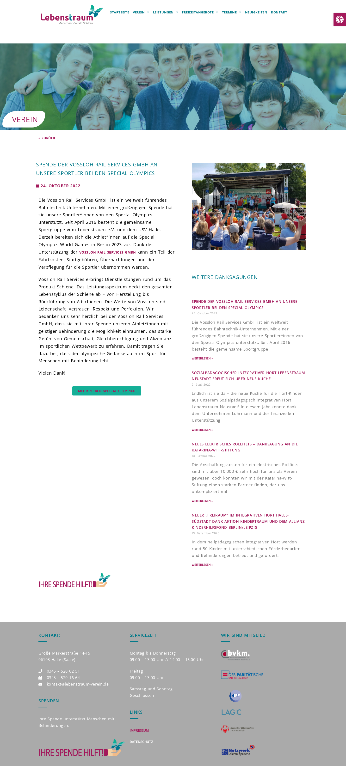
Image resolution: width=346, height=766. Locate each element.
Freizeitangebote (200, 12)
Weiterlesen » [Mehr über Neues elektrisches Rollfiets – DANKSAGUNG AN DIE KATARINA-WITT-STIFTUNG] (202, 501)
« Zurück (46, 138)
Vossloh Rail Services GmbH (107, 252)
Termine (231, 12)
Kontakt (279, 12)
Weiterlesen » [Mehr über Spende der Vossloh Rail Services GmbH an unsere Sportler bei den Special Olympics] (202, 358)
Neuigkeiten (256, 12)
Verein (141, 12)
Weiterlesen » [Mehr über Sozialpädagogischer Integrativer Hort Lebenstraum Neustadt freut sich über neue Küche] (202, 430)
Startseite (119, 12)
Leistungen (165, 12)
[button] (340, 19)
